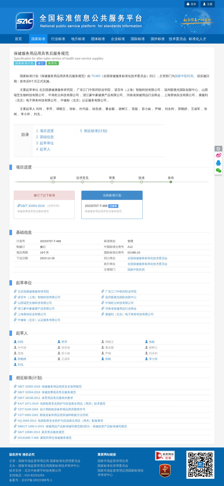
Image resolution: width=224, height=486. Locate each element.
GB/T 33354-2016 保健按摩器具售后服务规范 (45, 392)
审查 (112, 178)
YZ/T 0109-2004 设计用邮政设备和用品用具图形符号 (49, 409)
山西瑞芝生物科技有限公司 (33, 303)
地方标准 (78, 39)
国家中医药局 (184, 76)
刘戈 (18, 364)
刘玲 (18, 341)
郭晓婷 (20, 359)
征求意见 (82, 178)
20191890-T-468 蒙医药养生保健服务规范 (43, 437)
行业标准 (58, 39)
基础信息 (47, 137)
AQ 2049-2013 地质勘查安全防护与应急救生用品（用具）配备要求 (58, 420)
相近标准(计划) (95, 131)
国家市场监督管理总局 (113, 461)
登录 (191, 4)
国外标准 (158, 39)
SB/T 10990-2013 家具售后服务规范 (39, 432)
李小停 (151, 359)
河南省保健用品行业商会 (118, 308)
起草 (53, 178)
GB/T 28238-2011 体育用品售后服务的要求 (43, 398)
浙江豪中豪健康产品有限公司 (34, 308)
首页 (18, 39)
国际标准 (138, 39)
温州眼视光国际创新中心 (118, 297)
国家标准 (38, 39)
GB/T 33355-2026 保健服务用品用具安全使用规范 (48, 386)
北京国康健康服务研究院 (31, 291)
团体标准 (98, 39)
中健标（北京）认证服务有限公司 (37, 320)
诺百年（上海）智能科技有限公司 (37, 297)
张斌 (106, 359)
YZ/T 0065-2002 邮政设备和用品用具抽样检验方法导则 (51, 415)
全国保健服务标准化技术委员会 (147, 258)
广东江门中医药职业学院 (118, 291)
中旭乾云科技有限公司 (117, 303)
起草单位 (47, 143)
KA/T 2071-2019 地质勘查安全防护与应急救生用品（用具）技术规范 (59, 403)
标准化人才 (197, 39)
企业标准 (118, 39)
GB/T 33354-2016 (31, 206)
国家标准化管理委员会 (113, 465)
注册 (207, 4)
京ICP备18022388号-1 (36, 480)
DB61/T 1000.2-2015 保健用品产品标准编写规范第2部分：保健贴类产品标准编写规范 (70, 426)
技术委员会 (177, 39)
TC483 (95, 76)
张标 (150, 341)
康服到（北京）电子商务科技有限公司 (127, 314)
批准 (141, 178)
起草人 (45, 149)
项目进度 (47, 131)
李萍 (62, 341)
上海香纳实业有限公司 (30, 314)
